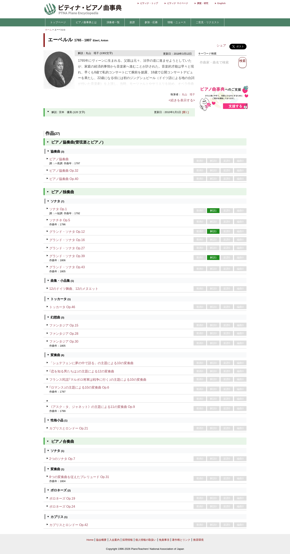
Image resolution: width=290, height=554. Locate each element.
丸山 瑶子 (188, 94)
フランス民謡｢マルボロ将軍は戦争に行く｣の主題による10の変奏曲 (97, 379)
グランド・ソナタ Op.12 (67, 231)
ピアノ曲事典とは (86, 22)
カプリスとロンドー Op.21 (68, 428)
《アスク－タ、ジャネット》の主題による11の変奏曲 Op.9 (92, 406)
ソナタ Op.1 (58, 209)
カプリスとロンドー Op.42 (68, 525)
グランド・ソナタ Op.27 (67, 248)
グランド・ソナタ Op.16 (67, 240)
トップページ (58, 22)
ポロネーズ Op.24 (62, 506)
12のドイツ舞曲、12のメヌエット (73, 288)
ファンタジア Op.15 (63, 325)
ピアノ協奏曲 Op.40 (63, 179)
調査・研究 (202, 3)
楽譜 (132, 22)
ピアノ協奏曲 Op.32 (63, 170)
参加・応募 (151, 22)
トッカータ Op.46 (62, 307)
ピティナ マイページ (177, 3)
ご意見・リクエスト (207, 22)
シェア (221, 45)
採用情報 (127, 539)
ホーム (48, 29)
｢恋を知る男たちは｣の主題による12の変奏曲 (81, 371)
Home (89, 539)
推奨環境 (198, 539)
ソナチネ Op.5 (59, 220)
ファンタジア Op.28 (63, 333)
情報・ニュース (177, 22)
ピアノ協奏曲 (59, 159)
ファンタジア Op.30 (63, 341)
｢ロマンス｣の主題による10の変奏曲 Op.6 (79, 387)
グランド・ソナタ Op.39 (67, 256)
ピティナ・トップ (149, 3)
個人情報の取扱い (145, 539)
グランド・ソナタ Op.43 (67, 267)
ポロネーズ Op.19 (62, 498)
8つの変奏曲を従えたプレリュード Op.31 (79, 477)
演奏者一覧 (113, 22)
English (222, 3)
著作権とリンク (181, 539)
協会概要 (101, 539)
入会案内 (114, 539)
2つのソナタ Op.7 (62, 458)
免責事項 (164, 539)
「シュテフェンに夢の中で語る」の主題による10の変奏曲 (91, 363)
